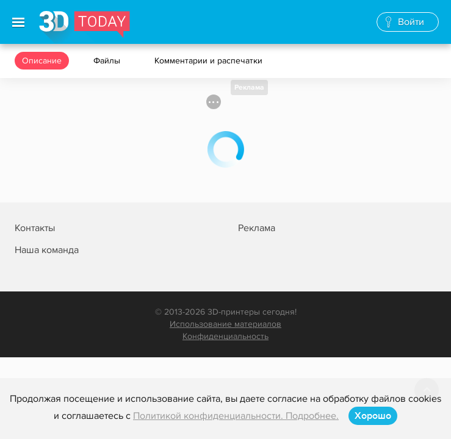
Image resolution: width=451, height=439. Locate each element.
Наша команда (47, 250)
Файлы (108, 60)
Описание (42, 60)
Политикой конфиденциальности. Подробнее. (236, 416)
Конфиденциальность (225, 336)
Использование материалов (225, 324)
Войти (411, 22)
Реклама (249, 87)
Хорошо (373, 416)
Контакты (35, 228)
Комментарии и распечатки (209, 60)
